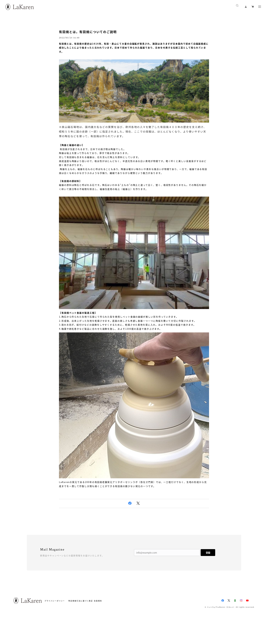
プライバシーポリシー (54, 600)
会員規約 (98, 600)
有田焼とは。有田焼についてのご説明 (88, 32)
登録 (208, 552)
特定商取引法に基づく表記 (80, 600)
